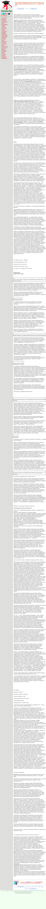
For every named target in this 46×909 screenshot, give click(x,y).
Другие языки (4, 21)
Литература (4, 28)
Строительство (5, 46)
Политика (4, 38)
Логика (3, 29)
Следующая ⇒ (33, 8)
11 (39, 886)
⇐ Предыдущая (20, 8)
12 (42, 886)
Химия (3, 53)
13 (25, 888)
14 (28, 888)
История (3, 25)
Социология (4, 43)
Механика (4, 33)
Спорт (3, 45)
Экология (4, 55)
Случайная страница (24, 892)
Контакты (29, 892)
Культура (3, 27)
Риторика (4, 42)
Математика (4, 30)
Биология (4, 19)
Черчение (4, 54)
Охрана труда (4, 36)
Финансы (4, 51)
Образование (4, 34)
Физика (3, 49)
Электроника (4, 58)
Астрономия (4, 17)
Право (3, 40)
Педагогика (4, 37)
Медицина (4, 32)
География (4, 20)
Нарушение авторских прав (35, 882)
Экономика (4, 56)
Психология (4, 41)
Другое (3, 23)
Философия (4, 50)
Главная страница (18, 892)
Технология (4, 47)
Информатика (4, 24)
